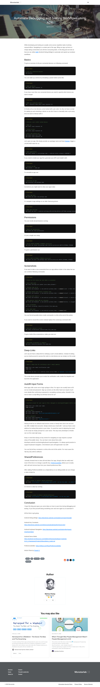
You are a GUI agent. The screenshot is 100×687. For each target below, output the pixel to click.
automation (36, 558)
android (27, 558)
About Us (10, 674)
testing (42, 558)
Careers (20, 669)
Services (10, 669)
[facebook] (68, 560)
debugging (28, 561)
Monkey (67, 141)
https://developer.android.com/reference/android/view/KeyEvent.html (44, 525)
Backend (14, 653)
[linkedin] (73, 560)
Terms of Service (88, 684)
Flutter (20, 653)
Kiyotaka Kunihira (59, 651)
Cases (9, 672)
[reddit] (65, 560)
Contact (20, 674)
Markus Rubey (50, 594)
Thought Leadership (23, 672)
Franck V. (37, 550)
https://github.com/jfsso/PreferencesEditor (48, 546)
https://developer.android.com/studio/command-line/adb (55, 518)
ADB (37, 52)
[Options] (88, 2)
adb (32, 558)
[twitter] (71, 560)
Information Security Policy (65, 684)
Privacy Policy (78, 684)
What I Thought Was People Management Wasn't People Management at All (69, 638)
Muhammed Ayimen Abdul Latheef (24, 649)
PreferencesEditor (56, 463)
